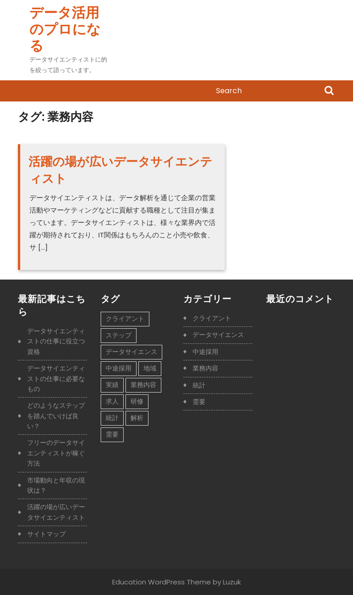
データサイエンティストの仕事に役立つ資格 (56, 341)
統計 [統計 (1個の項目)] (112, 417)
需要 (199, 401)
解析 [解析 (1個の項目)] (137, 417)
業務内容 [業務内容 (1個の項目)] (143, 384)
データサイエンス (218, 334)
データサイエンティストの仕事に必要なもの (56, 378)
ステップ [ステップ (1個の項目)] (118, 335)
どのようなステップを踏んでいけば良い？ (56, 416)
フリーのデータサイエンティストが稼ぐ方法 (56, 453)
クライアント (212, 318)
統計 (199, 385)
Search (329, 91)
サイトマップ (46, 534)
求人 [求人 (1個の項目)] (112, 401)
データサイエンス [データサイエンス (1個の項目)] (131, 351)
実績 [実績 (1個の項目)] (112, 384)
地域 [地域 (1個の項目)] (149, 368)
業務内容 (205, 368)
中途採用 (205, 351)
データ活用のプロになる (65, 29)
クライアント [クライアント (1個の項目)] (125, 318)
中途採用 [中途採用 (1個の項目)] (118, 368)
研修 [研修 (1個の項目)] (137, 401)
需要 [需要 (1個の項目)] (112, 434)
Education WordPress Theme (161, 582)
